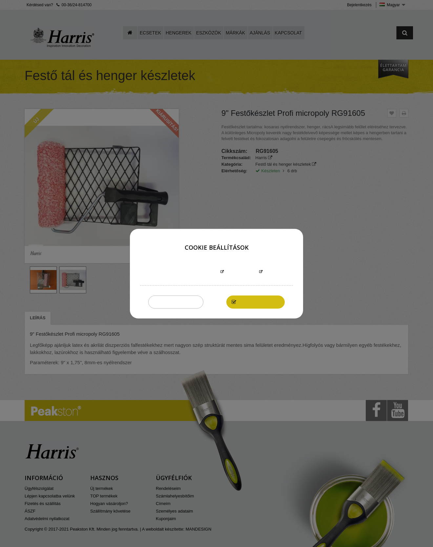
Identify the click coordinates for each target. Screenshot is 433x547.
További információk (194, 272)
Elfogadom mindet (258, 302)
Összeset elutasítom (176, 302)
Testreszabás (241, 272)
